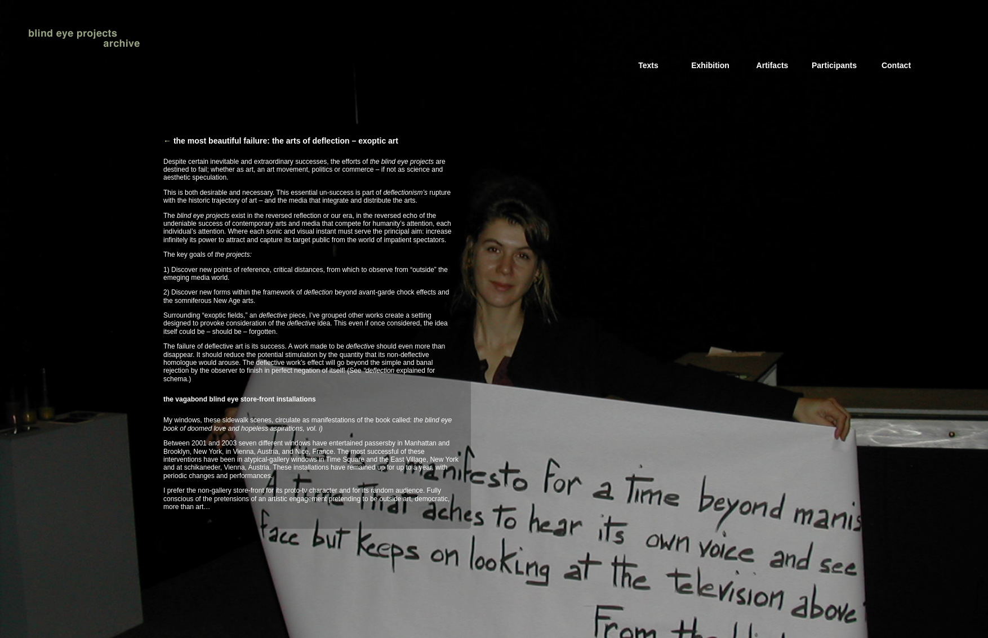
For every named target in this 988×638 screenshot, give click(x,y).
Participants (834, 65)
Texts (648, 65)
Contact (896, 65)
